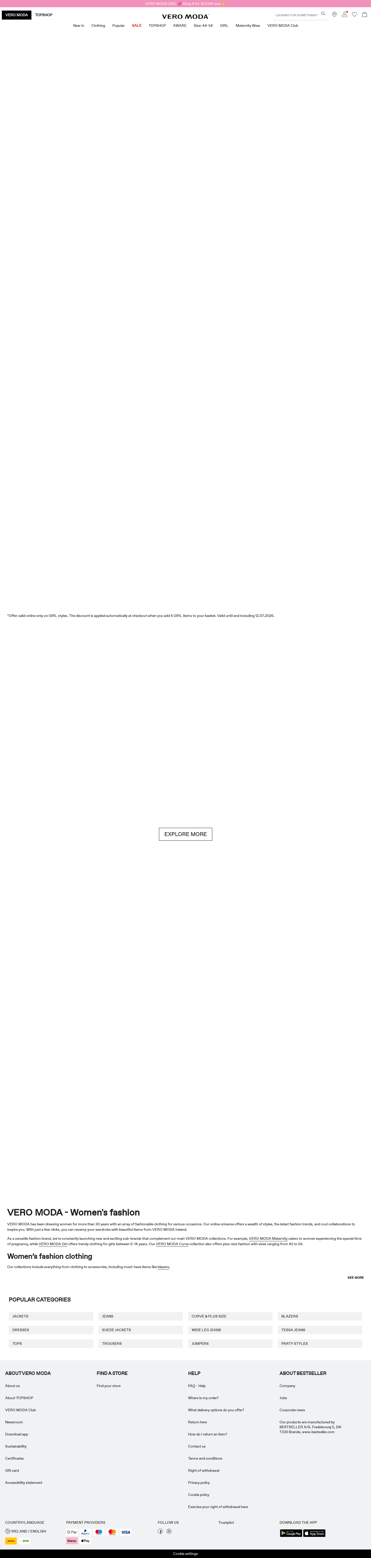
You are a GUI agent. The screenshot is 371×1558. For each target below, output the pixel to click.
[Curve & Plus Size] (260, 1123)
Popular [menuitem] (118, 25)
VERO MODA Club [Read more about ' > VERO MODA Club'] (20, 1410)
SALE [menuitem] (136, 25)
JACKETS (20, 1316)
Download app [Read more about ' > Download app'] (16, 1434)
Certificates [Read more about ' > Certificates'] (14, 1458)
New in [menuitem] (78, 25)
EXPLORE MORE (185, 834)
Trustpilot (226, 1522)
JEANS (107, 1316)
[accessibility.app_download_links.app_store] (314, 1536)
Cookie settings (185, 1554)
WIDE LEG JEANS (206, 1330)
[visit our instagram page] (169, 1532)
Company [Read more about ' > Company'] (287, 1386)
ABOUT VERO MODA (28, 1373)
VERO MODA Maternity (268, 1238)
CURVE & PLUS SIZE (209, 1316)
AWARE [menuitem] (180, 25)
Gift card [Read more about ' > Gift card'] (12, 1470)
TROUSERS (112, 1343)
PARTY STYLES (294, 1343)
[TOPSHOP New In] (335, 1123)
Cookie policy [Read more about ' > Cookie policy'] (198, 1495)
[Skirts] (279, 274)
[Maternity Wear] (36, 1123)
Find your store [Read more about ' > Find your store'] (109, 1386)
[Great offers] (279, 146)
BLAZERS (289, 1316)
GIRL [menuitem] (224, 25)
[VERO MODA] (185, 17)
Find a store (112, 1373)
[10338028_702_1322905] (279, 961)
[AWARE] (185, 1123)
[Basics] (92, 961)
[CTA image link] (30, 274)
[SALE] (185, 562)
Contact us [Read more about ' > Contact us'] (197, 1446)
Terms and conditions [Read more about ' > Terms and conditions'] (205, 1458)
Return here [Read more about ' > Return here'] (197, 1422)
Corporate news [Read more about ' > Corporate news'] (292, 1410)
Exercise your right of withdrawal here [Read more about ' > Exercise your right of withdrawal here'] (218, 1507)
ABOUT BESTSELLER (303, 1373)
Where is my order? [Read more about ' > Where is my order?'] (203, 1398)
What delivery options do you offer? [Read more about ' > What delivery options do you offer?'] (216, 1410)
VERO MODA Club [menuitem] (282, 25)
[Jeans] (310, 709)
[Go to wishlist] (354, 16)
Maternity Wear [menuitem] (248, 25)
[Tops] (154, 274)
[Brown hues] (185, 709)
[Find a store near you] (334, 16)
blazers (163, 1267)
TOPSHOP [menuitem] (157, 25)
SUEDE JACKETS (116, 1330)
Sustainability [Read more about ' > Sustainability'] (16, 1446)
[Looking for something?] (323, 13)
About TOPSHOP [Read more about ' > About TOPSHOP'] (19, 1398)
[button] (33, 1531)
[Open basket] (364, 15)
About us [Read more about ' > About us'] (12, 1386)
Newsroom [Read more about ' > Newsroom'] (14, 1422)
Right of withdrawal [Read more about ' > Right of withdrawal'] (203, 1470)
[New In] (92, 143)
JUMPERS (200, 1343)
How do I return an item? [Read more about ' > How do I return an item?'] (207, 1434)
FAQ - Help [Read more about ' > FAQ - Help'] (197, 1386)
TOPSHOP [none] (43, 15)
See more (356, 1277)
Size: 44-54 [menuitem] (203, 25)
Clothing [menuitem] (98, 25)
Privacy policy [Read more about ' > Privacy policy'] (199, 1482)
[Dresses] (92, 274)
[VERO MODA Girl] (111, 1123)
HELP (194, 1373)
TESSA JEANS (293, 1330)
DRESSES (20, 1330)
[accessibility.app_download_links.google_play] (291, 1536)
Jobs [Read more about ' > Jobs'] (283, 1398)
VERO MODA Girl (53, 1244)
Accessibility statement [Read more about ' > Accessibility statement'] (23, 1482)
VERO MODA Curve (172, 1244)
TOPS (17, 1343)
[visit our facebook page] (160, 1532)
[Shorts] (217, 274)
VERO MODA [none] (16, 15)
